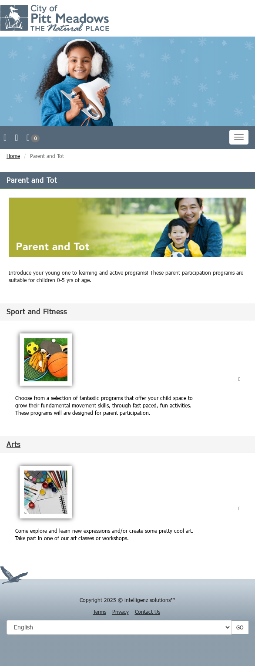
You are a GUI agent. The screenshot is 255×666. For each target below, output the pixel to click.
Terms (99, 611)
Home (13, 155)
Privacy (120, 611)
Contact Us (147, 611)
